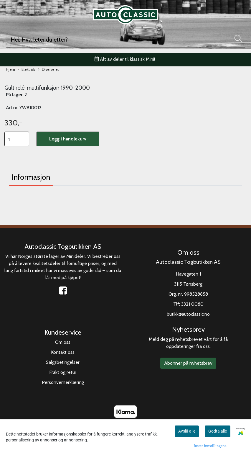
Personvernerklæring (63, 382)
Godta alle (217, 431)
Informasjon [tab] (31, 177)
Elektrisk (26, 69)
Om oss (62, 342)
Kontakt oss (63, 352)
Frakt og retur (62, 372)
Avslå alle (186, 431)
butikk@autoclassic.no (188, 314)
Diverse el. (49, 69)
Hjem (10, 69)
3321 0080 (192, 304)
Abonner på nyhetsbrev (188, 363)
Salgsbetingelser (63, 362)
